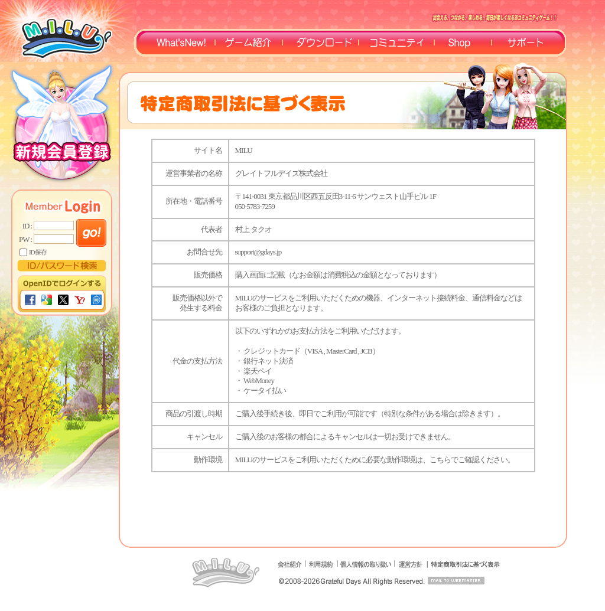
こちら (440, 459)
